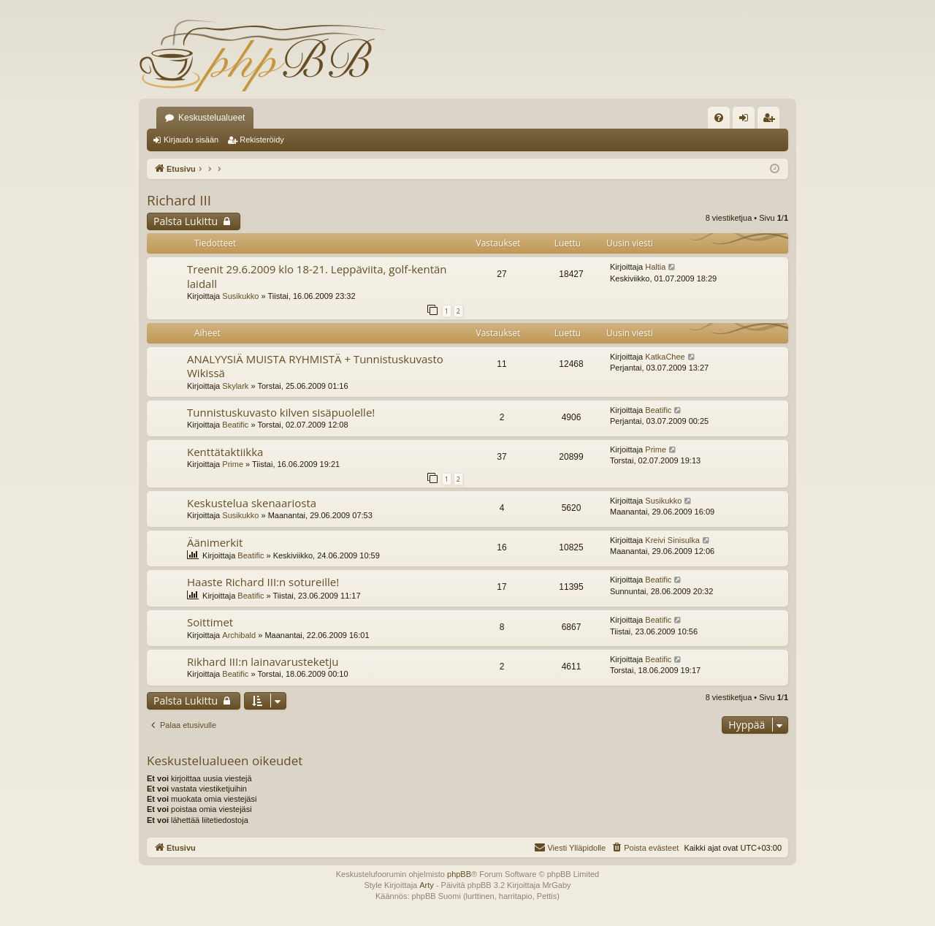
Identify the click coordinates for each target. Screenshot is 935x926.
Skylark (235, 386)
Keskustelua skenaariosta (251, 503)
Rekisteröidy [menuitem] (771, 121)
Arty (426, 885)
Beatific (235, 424)
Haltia (655, 266)
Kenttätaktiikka (225, 451)
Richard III (179, 200)
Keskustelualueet (211, 118)
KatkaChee (664, 356)
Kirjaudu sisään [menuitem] (747, 121)
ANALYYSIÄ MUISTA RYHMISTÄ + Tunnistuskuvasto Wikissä (315, 366)
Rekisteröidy (262, 139)
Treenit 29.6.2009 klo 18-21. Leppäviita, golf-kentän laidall (317, 276)
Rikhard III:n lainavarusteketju (262, 661)
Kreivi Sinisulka (672, 540)
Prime (232, 464)
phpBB (459, 874)
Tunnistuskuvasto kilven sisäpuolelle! (281, 412)
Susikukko (240, 296)
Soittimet (210, 622)
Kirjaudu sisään (191, 139)
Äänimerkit (215, 542)
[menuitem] (719, 118)
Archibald (239, 635)
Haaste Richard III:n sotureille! (263, 581)
